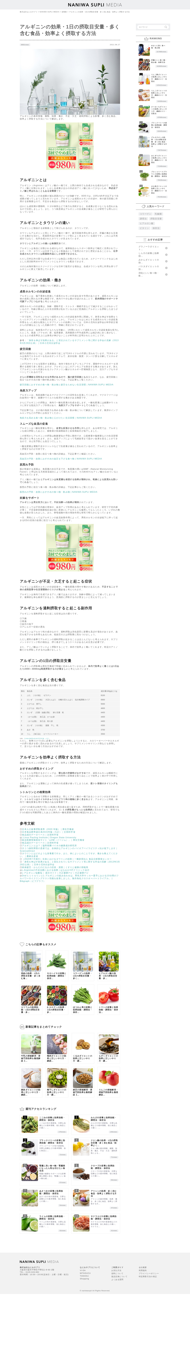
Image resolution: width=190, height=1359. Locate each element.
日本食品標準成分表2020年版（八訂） (37, 738)
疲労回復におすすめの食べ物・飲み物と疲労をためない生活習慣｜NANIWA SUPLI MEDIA (66, 385)
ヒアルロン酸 (147, 223)
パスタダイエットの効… (149, 267)
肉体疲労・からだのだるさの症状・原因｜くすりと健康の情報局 (55, 867)
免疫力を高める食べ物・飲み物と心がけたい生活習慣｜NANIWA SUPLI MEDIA (61, 418)
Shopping (84, 1279)
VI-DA (83, 1270)
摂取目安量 (156, 219)
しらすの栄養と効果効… (149, 254)
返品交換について (119, 1276)
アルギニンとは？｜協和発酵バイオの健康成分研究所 (49, 845)
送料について (117, 1273)
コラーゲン (145, 214)
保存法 (156, 228)
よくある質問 (117, 1279)
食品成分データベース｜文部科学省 (40, 835)
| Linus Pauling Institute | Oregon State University (49, 837)
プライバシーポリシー (149, 1273)
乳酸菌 (158, 214)
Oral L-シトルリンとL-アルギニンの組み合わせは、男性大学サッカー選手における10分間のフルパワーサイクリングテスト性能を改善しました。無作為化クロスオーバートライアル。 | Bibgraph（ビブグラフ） (69, 878)
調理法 (143, 219)
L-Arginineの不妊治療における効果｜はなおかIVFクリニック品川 (55, 870)
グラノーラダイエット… (149, 247)
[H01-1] (70, 169)
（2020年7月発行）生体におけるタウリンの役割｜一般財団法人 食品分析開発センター (67, 859)
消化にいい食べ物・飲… (149, 274)
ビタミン (144, 228)
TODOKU (84, 1276)
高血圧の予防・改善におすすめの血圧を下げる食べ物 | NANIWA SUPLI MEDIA (61, 459)
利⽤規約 (143, 1270)
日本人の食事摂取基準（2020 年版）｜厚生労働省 (48, 829)
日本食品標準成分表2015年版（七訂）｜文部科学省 (48, 832)
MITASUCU (85, 1273)
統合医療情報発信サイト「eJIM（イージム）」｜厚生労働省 (53, 840)
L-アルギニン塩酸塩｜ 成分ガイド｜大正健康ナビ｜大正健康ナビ (55, 873)
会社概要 (143, 1267)
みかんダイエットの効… (149, 261)
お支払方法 (116, 1270)
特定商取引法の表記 (148, 1276)
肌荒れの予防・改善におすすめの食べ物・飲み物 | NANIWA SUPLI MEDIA (58, 492)
